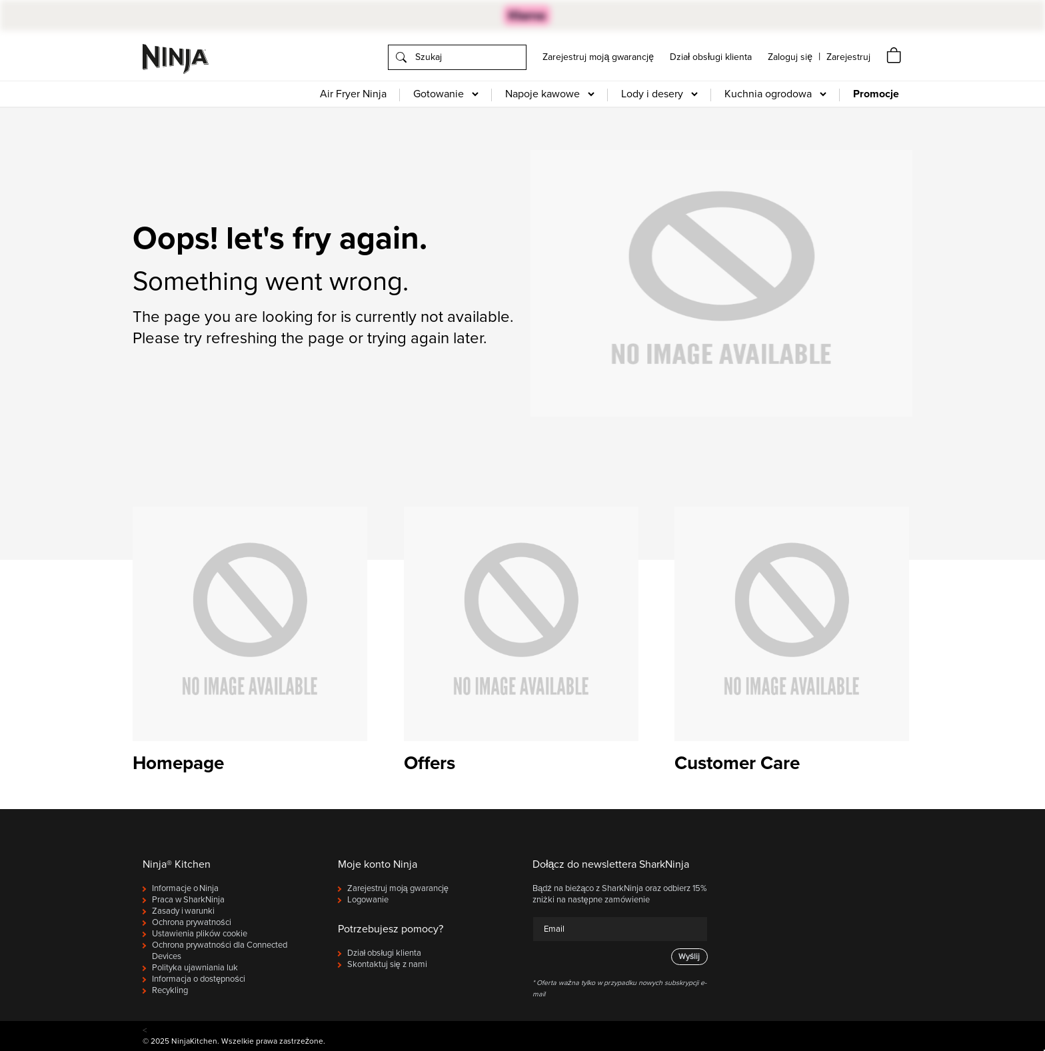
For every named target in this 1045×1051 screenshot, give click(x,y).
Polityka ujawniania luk (195, 967)
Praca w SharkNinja (188, 899)
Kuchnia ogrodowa (768, 94)
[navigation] (848, 57)
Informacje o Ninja (185, 888)
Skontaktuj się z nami (387, 964)
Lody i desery (652, 94)
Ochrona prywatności (191, 922)
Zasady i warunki (183, 911)
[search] (457, 57)
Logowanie (368, 899)
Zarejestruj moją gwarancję (598, 57)
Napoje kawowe (542, 94)
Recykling (170, 990)
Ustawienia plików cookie (199, 933)
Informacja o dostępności (198, 979)
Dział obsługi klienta (711, 57)
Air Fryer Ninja (353, 94)
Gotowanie (438, 94)
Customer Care (737, 763)
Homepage (178, 763)
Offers (429, 763)
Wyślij (689, 956)
